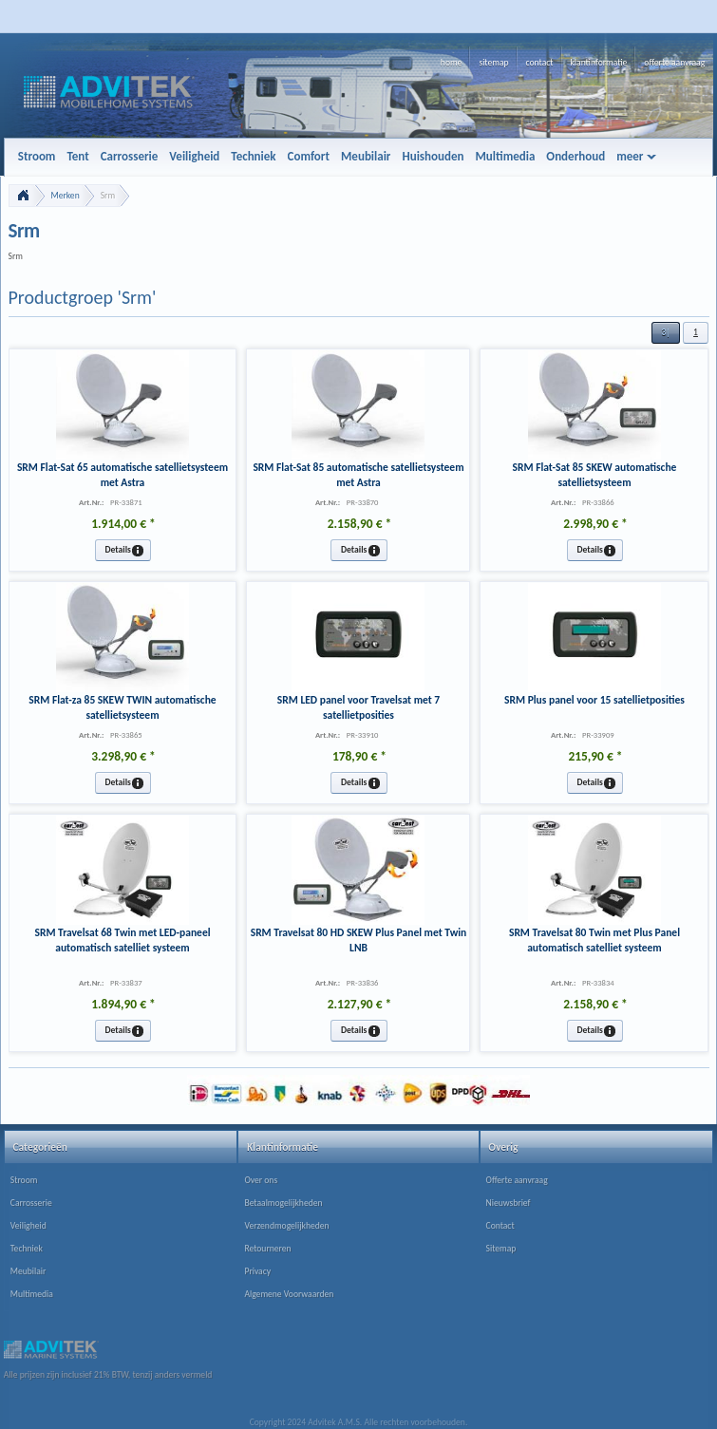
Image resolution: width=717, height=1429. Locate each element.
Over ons (260, 1180)
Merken (65, 195)
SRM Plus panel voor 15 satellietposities (594, 699)
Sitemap (501, 1248)
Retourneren (267, 1248)
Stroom (24, 1180)
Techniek (26, 1248)
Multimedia (31, 1294)
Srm (108, 195)
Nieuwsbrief (508, 1203)
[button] (665, 333)
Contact (500, 1226)
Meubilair (28, 1271)
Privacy (257, 1271)
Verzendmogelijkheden (286, 1226)
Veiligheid (28, 1226)
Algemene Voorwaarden (288, 1294)
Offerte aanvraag (517, 1180)
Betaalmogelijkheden (283, 1203)
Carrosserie (31, 1203)
